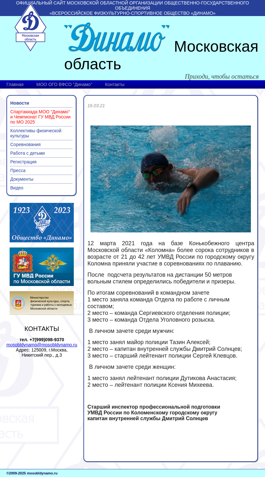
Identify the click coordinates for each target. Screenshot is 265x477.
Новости (19, 103)
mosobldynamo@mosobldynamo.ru (41, 344)
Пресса (17, 170)
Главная (14, 84)
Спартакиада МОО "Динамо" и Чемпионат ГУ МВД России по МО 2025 (40, 117)
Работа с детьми (27, 153)
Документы (21, 179)
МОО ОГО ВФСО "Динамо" (64, 84)
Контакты (114, 84)
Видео (16, 187)
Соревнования (25, 144)
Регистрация (23, 161)
